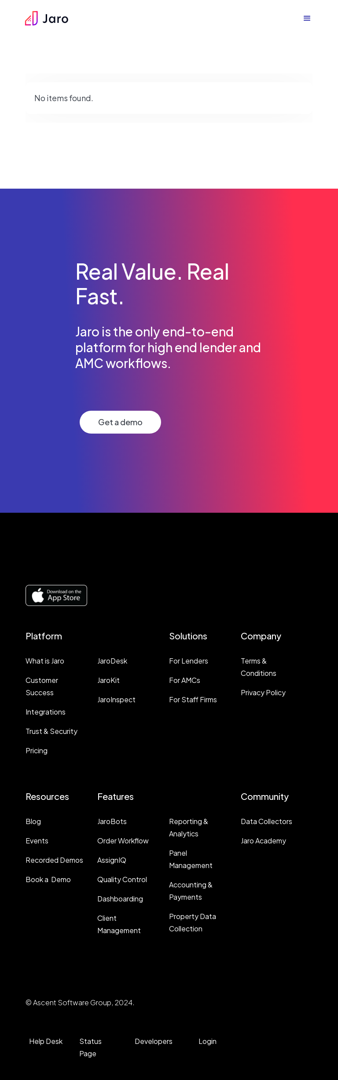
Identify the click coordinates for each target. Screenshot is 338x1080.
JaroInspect (116, 699)
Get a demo (120, 422)
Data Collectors (266, 821)
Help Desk (45, 1041)
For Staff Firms (193, 699)
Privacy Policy (263, 692)
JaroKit (108, 680)
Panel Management (191, 859)
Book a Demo (48, 879)
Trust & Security (51, 731)
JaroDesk (112, 660)
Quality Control (122, 879)
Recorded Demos (54, 860)
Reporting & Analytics (188, 827)
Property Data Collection (192, 922)
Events (37, 840)
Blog (33, 821)
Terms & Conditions (258, 667)
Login (207, 1041)
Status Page (90, 1047)
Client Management (119, 924)
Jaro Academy (263, 840)
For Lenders (188, 660)
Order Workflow (123, 840)
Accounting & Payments (191, 890)
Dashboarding (120, 898)
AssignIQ (111, 860)
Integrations (46, 711)
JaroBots (112, 821)
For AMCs (184, 680)
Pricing (37, 750)
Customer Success (42, 686)
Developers (154, 1041)
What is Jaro (45, 660)
